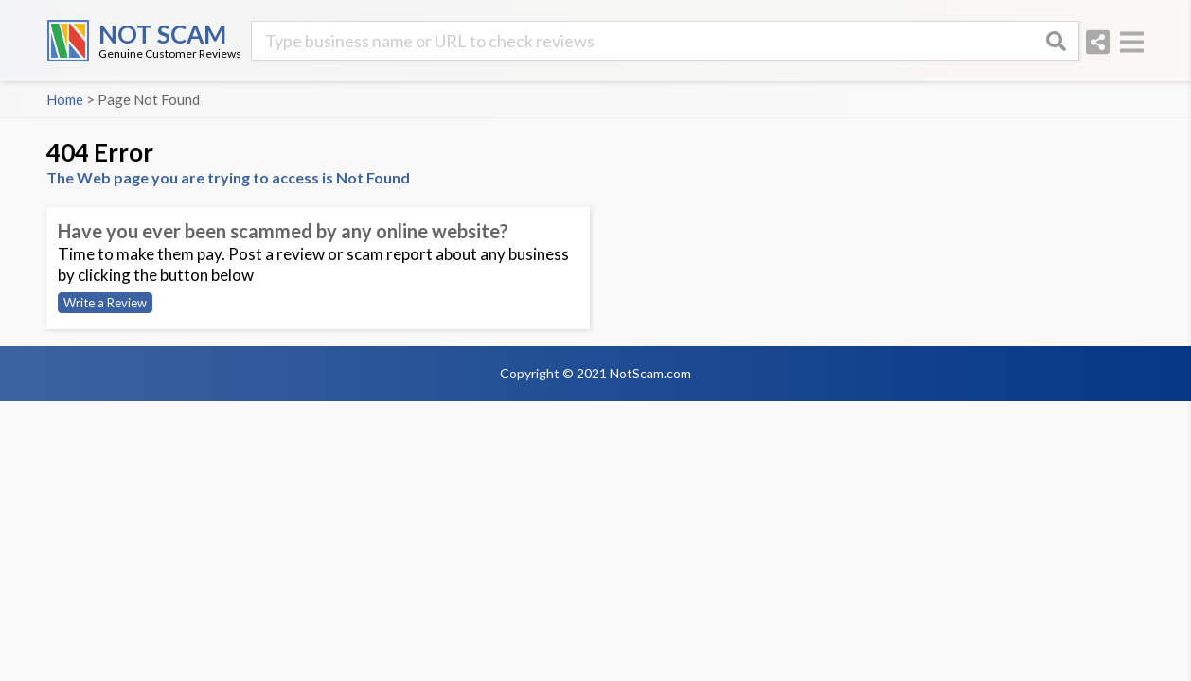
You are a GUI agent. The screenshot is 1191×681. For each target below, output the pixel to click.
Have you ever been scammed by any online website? (283, 230)
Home (64, 99)
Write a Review (105, 302)
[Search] (1055, 41)
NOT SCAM (162, 34)
